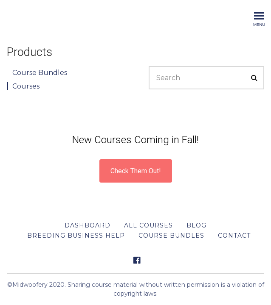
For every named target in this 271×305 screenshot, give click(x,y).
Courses (26, 86)
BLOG (196, 225)
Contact (234, 235)
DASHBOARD (87, 225)
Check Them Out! (135, 171)
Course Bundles (39, 73)
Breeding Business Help (76, 235)
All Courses (148, 225)
